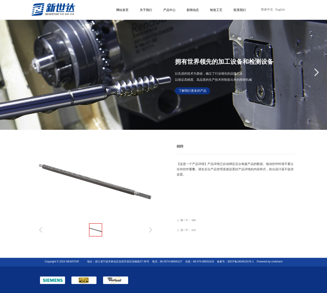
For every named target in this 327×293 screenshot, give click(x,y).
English (280, 9)
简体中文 (267, 9)
